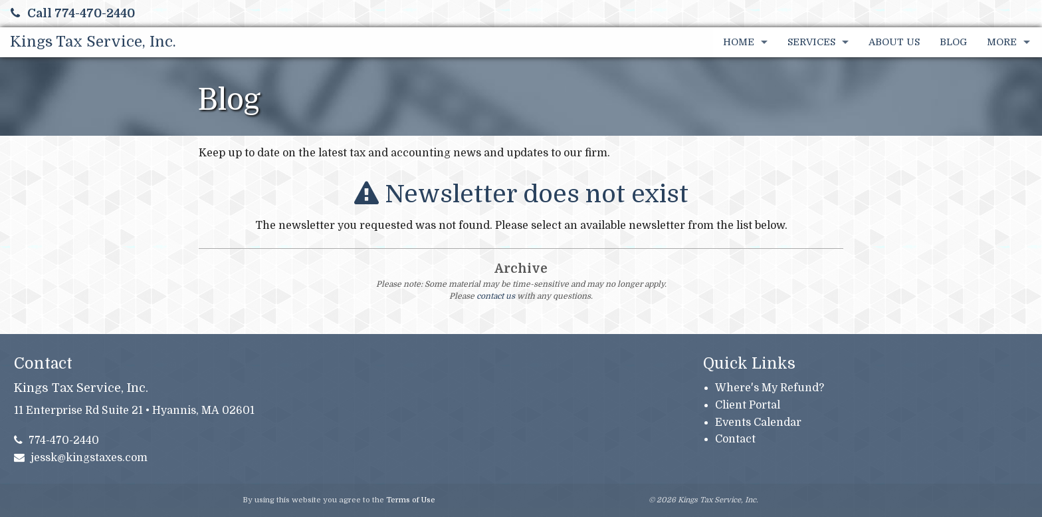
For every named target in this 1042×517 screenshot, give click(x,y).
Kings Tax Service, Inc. (93, 41)
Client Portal (747, 405)
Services (811, 42)
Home (738, 42)
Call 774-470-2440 (73, 13)
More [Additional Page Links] (1002, 42)
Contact (735, 439)
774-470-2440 (57, 440)
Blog (953, 42)
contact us (495, 296)
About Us (894, 42)
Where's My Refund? (769, 388)
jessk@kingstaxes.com (81, 458)
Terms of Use (410, 500)
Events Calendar (758, 423)
